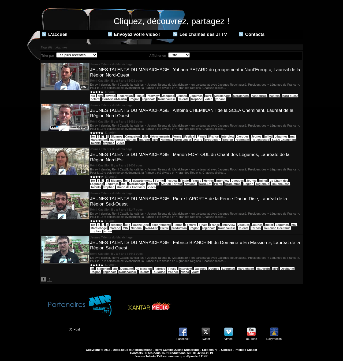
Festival (189, 136)
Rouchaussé (167, 99)
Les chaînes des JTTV (200, 34)
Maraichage (222, 95)
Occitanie (287, 268)
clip (100, 95)
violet (195, 271)
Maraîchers (241, 95)
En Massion (144, 268)
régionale (148, 99)
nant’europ (259, 95)
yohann (220, 99)
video (208, 99)
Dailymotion (274, 338)
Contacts (251, 34)
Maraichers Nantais (123, 139)
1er (93, 136)
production (212, 139)
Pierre (198, 139)
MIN (155, 139)
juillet (268, 136)
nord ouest (290, 95)
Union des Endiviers (131, 187)
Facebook (182, 338)
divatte (110, 95)
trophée (196, 99)
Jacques (168, 95)
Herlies (209, 180)
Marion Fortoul (171, 183)
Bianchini (103, 268)
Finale (140, 95)
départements (160, 136)
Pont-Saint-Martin (114, 99)
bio (93, 95)
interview (153, 95)
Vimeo (228, 338)
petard (95, 99)
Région (135, 99)
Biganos (116, 136)
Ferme (176, 136)
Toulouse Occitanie (276, 228)
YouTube (251, 338)
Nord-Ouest (183, 139)
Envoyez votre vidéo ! (134, 34)
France (214, 136)
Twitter (205, 338)
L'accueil (55, 34)
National (166, 139)
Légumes (196, 95)
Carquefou (132, 136)
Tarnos (256, 228)
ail (92, 268)
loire (208, 95)
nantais (274, 95)
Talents (183, 99)
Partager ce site (52, 328)
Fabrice (160, 268)
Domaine (126, 268)
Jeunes (182, 95)
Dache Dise (141, 224)
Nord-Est (205, 183)
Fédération (125, 95)
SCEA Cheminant (284, 139)
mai (292, 136)
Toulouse (158, 271)
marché (144, 139)
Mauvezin (263, 268)
